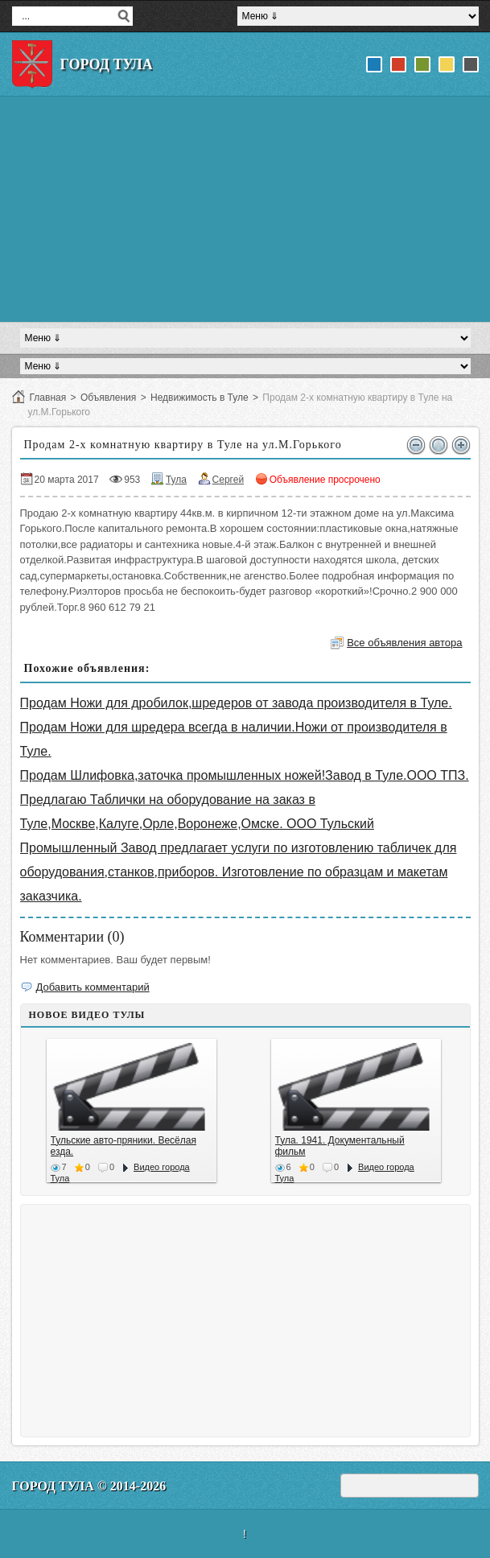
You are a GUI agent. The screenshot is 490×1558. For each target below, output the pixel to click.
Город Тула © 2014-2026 (89, 1486)
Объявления (108, 397)
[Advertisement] (245, 209)
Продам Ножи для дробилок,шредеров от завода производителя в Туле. (236, 703)
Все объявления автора (404, 643)
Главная (48, 397)
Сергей (228, 479)
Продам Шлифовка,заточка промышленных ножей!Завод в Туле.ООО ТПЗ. (244, 775)
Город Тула (106, 64)
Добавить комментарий (93, 987)
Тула (176, 479)
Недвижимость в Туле (199, 397)
